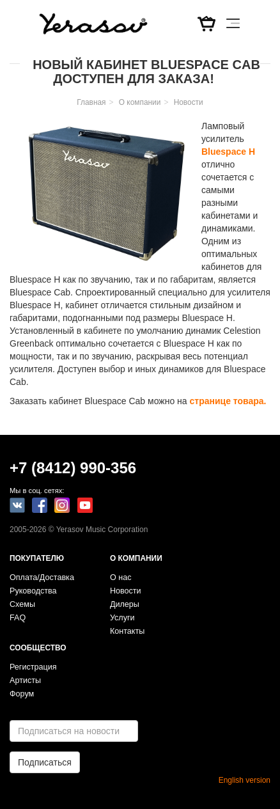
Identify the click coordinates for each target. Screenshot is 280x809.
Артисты (25, 680)
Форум (22, 693)
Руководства (33, 590)
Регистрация (33, 667)
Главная (91, 102)
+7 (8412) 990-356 (73, 467)
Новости (188, 102)
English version (244, 780)
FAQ (18, 617)
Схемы (22, 604)
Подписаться (45, 762)
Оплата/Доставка (42, 577)
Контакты (127, 631)
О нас (121, 577)
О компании (140, 102)
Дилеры (124, 604)
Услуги (122, 617)
